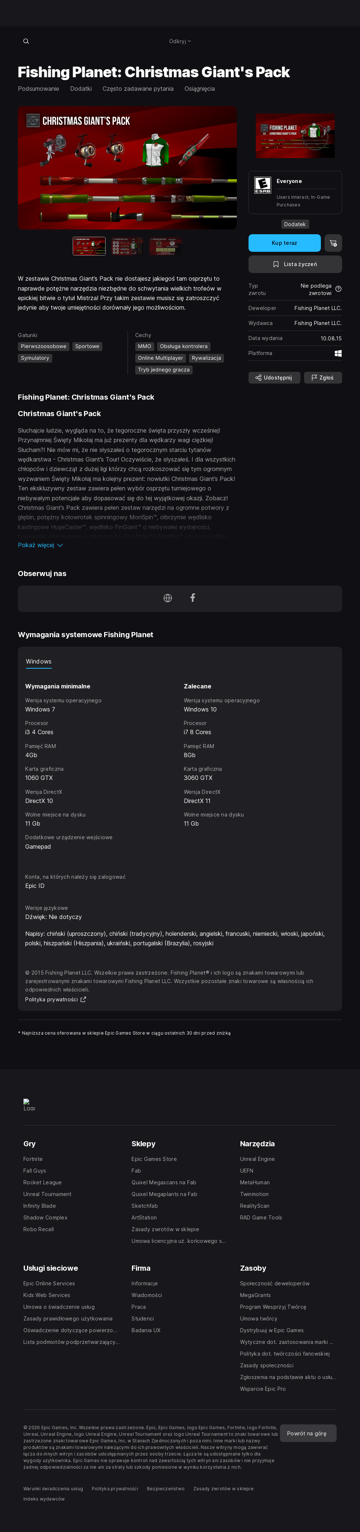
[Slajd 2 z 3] (127, 246)
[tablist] (180, 661)
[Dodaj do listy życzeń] (295, 264)
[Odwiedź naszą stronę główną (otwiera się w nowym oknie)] (168, 599)
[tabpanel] (180, 764)
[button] (127, 545)
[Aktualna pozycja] (89, 246)
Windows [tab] (39, 661)
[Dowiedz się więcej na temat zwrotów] (338, 289)
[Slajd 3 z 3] (165, 246)
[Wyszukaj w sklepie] (26, 41)
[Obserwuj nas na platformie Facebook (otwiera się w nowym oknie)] (192, 599)
